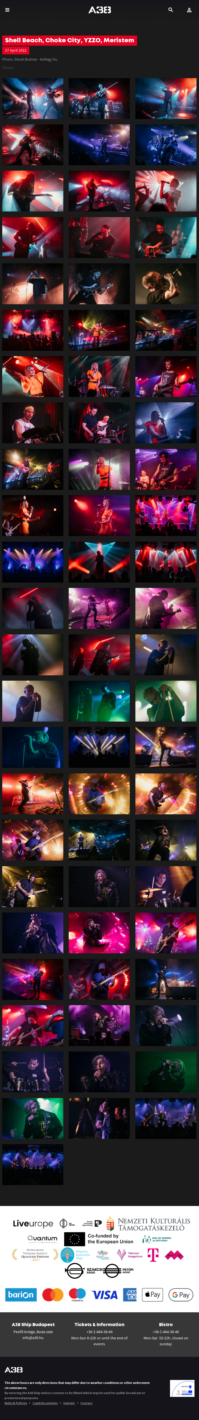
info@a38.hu (33, 1337)
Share (8, 67)
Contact (87, 1403)
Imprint (69, 1403)
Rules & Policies (16, 1403)
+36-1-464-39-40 (99, 1331)
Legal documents (45, 1403)
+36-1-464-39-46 (166, 1331)
